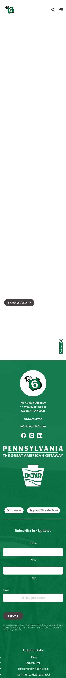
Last (33, 578)
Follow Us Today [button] (17, 303)
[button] (53, 10)
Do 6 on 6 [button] (12, 510)
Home (33, 657)
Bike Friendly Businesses (33, 668)
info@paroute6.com (33, 426)
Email (6, 590)
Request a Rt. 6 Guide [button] (41, 510)
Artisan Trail (33, 663)
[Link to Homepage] (10, 9)
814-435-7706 (33, 419)
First (33, 559)
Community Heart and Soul (33, 674)
